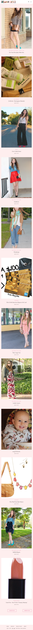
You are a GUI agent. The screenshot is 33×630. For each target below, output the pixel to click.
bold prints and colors (13, 50)
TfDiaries (19, 628)
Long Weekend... (16, 451)
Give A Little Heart (16, 151)
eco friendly (16, 99)
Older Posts (12, 610)
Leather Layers (16, 403)
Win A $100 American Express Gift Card (16, 302)
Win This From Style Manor (16, 502)
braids (16, 149)
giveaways (17, 300)
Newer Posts (27, 610)
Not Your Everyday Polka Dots (16, 52)
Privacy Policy (19, 626)
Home (8, 626)
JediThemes (24, 628)
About (25, 626)
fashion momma (17, 600)
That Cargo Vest (16, 352)
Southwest (16, 201)
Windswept (16, 252)
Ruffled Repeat (16, 552)
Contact (12, 626)
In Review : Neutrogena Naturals (16, 101)
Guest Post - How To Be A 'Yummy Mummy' (16, 602)
